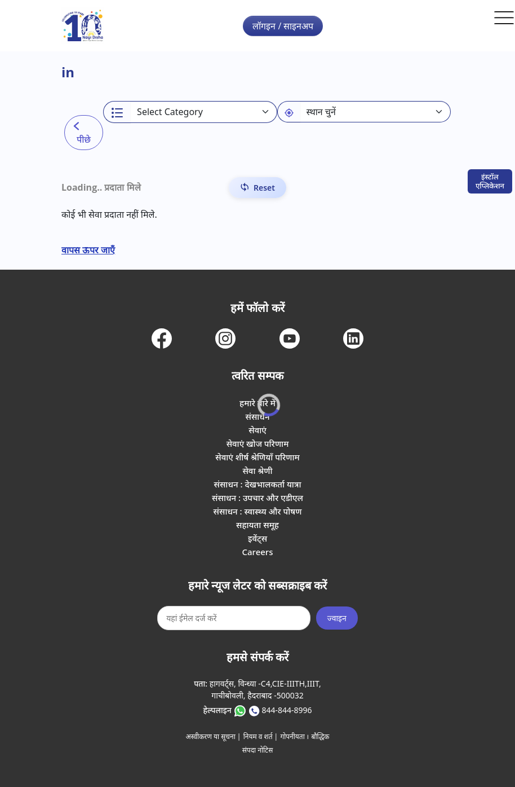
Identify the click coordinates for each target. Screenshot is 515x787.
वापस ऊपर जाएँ (88, 250)
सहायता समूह (257, 524)
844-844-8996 (286, 710)
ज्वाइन (337, 618)
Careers (257, 551)
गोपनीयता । (294, 736)
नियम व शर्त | (260, 736)
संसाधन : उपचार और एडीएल (257, 497)
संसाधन (257, 416)
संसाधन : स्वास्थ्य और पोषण (258, 511)
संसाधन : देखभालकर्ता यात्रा (257, 484)
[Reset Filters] (257, 187)
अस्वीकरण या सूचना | (213, 736)
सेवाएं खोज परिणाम (258, 443)
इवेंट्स (257, 538)
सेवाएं (257, 430)
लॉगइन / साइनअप (282, 26)
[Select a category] (203, 112)
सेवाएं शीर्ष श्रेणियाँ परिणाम (257, 457)
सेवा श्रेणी (257, 470)
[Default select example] (375, 111)
